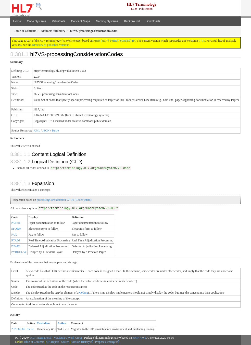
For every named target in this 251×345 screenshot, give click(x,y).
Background (132, 21)
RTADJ (15, 240)
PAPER (15, 223)
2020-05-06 (18, 329)
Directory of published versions (50, 45)
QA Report (52, 342)
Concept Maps (80, 21)
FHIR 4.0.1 (139, 337)
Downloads (153, 21)
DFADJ (15, 246)
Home (17, 21)
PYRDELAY (19, 252)
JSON (46, 130)
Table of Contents (33, 342)
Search (65, 342)
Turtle (55, 130)
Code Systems (36, 21)
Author (61, 323)
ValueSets (58, 21)
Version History (82, 342)
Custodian (43, 323)
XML (37, 130)
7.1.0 (202, 40)
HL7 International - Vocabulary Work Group (56, 337)
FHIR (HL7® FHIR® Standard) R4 (114, 40)
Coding (83, 292)
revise (30, 329)
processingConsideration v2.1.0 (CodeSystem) (64, 200)
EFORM (16, 228)
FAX (14, 234)
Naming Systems (107, 21)
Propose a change (107, 342)
